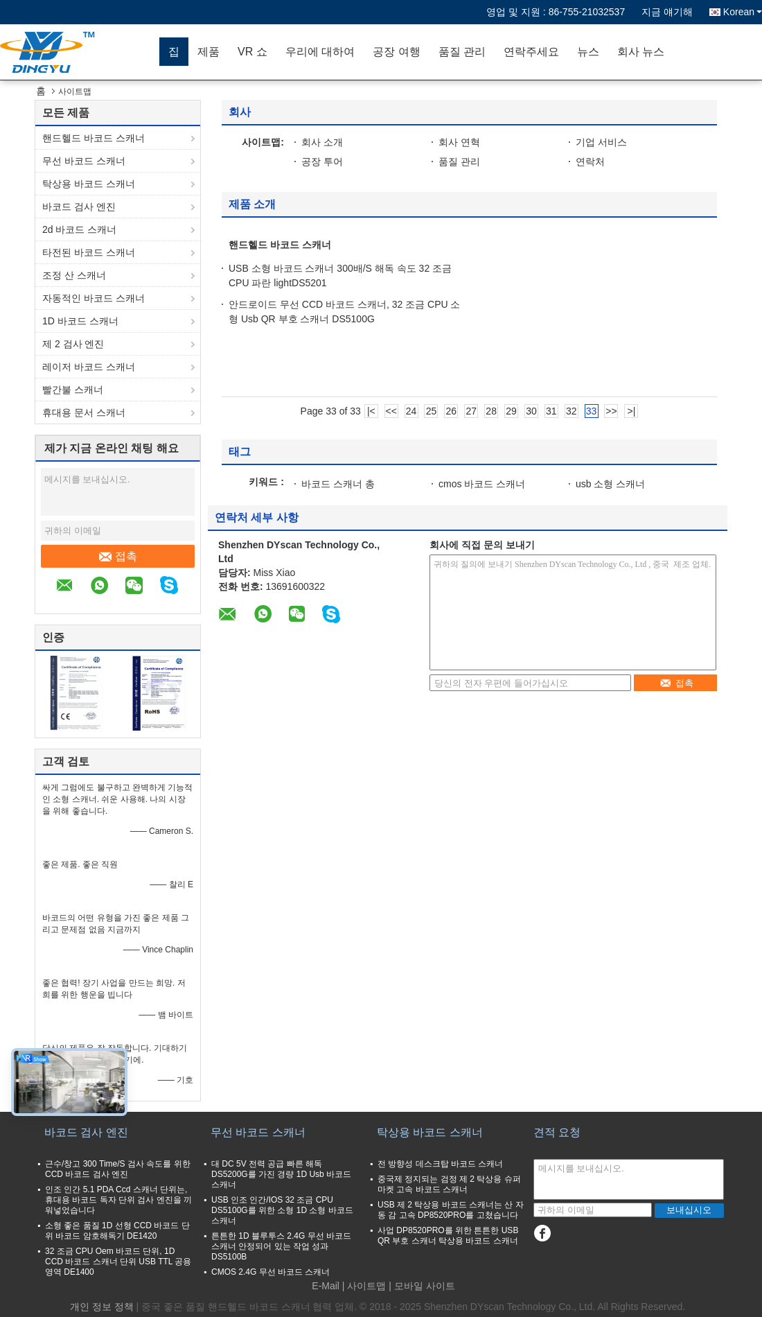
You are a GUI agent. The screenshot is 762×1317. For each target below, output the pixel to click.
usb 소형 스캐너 (610, 483)
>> (611, 411)
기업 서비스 (601, 142)
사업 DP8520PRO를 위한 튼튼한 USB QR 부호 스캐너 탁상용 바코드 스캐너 (448, 1236)
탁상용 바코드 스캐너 (88, 183)
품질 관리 (462, 52)
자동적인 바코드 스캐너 (93, 298)
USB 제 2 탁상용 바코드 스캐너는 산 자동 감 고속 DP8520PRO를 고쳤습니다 (451, 1210)
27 (471, 411)
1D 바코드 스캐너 (80, 320)
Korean (742, 11)
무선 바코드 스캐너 (83, 160)
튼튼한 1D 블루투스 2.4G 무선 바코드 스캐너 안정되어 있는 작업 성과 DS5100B (281, 1246)
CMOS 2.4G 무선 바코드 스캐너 (270, 1272)
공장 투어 (322, 161)
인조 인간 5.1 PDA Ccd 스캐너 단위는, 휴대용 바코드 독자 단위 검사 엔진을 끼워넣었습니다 (118, 1200)
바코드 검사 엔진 (79, 206)
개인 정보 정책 (102, 1306)
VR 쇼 (252, 52)
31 (551, 411)
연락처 (590, 161)
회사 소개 (322, 142)
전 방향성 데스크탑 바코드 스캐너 (440, 1164)
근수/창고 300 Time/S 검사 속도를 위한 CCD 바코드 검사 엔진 (117, 1169)
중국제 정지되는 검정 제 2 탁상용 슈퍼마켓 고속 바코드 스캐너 (449, 1184)
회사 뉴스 (640, 52)
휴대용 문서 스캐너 (83, 412)
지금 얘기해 (667, 11)
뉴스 (588, 52)
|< (371, 411)
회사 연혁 (459, 142)
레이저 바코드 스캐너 (88, 366)
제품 (208, 52)
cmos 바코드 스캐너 (481, 483)
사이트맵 (366, 1285)
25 (431, 411)
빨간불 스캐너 (72, 389)
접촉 (118, 556)
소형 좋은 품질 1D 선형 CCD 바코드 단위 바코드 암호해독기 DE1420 (117, 1231)
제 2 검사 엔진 (73, 343)
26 (451, 411)
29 (511, 411)
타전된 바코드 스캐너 (88, 252)
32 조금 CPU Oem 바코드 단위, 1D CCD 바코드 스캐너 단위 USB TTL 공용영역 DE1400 (118, 1261)
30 (531, 411)
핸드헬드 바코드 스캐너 (93, 137)
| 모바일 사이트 (421, 1285)
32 (571, 411)
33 (591, 411)
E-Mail (325, 1285)
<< (391, 411)
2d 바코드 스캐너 (79, 229)
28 (491, 411)
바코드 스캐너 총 (338, 483)
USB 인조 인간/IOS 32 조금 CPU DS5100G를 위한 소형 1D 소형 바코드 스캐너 (282, 1210)
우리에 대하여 (320, 52)
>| (631, 411)
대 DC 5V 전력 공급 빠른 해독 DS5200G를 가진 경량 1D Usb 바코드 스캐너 (281, 1174)
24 (411, 411)
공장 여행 (396, 52)
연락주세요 (531, 52)
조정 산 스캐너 (74, 275)
